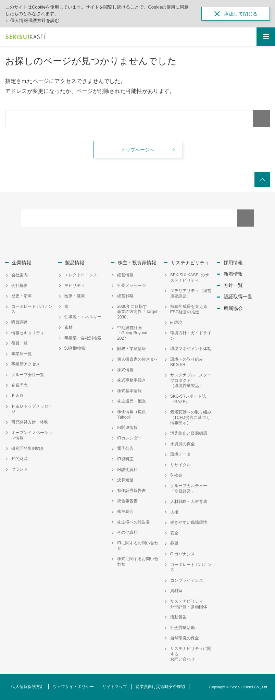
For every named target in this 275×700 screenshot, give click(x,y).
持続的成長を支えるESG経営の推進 (188, 309)
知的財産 (19, 458)
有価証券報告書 (131, 490)
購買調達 (19, 322)
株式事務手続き (131, 380)
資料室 (176, 590)
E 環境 (176, 322)
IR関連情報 (127, 427)
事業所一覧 (21, 353)
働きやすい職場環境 (188, 522)
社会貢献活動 (182, 627)
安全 (174, 533)
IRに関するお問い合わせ (137, 546)
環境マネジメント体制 (190, 348)
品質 (174, 543)
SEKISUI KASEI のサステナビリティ (189, 278)
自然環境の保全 (184, 638)
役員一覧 (19, 343)
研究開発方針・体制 (29, 422)
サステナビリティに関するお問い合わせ (190, 654)
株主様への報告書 (133, 522)
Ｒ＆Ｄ (17, 395)
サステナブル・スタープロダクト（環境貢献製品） (190, 380)
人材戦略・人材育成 (188, 501)
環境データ (180, 454)
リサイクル (180, 464)
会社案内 (19, 275)
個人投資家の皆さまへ (137, 359)
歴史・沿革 (21, 295)
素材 (68, 327)
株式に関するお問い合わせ (137, 561)
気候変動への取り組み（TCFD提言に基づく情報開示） (190, 417)
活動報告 (178, 617)
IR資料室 (125, 459)
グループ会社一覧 (27, 374)
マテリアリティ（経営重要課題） (190, 293)
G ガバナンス (182, 554)
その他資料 (127, 532)
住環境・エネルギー (82, 316)
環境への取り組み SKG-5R (188, 362)
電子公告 (125, 448)
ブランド (19, 469)
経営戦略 (125, 295)
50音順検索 (74, 348)
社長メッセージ (131, 285)
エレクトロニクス (80, 275)
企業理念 (19, 385)
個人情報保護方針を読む (34, 20)
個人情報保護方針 (27, 686)
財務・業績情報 (131, 348)
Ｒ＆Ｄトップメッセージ (31, 409)
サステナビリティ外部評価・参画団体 (188, 604)
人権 (174, 512)
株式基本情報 (129, 390)
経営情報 (125, 275)
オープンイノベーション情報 (31, 435)
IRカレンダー (129, 438)
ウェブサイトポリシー (73, 686)
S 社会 (176, 475)
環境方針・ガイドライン (190, 335)
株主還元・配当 (131, 401)
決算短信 (125, 480)
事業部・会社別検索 (82, 338)
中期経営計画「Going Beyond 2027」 (132, 333)
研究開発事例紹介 (27, 448)
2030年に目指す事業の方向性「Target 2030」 (137, 311)
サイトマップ (114, 686)
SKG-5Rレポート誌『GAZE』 (188, 399)
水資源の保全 (182, 444)
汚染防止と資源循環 (188, 433)
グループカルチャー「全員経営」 (188, 488)
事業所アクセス (25, 364)
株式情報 (125, 369)
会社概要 (19, 285)
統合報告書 (127, 500)
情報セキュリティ (27, 332)
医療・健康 (74, 295)
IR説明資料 (127, 469)
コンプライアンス (186, 580)
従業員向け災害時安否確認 (160, 686)
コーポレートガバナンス (31, 309)
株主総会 (125, 511)
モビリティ (74, 285)
